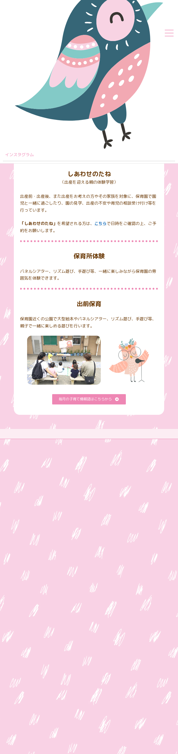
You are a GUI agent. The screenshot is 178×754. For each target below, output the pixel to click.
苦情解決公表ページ (30, 466)
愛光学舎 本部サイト (31, 476)
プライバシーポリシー (31, 455)
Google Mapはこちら (35, 565)
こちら (100, 223)
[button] (89, 399)
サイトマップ (24, 444)
